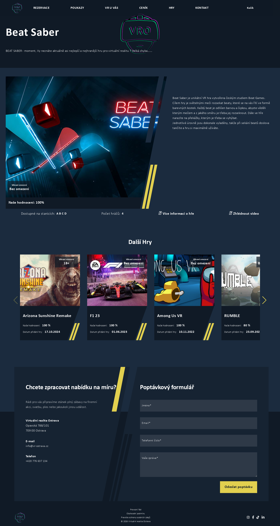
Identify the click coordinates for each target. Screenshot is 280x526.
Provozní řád (135, 510)
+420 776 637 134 (36, 461)
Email (145, 423)
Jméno (146, 405)
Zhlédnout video (244, 213)
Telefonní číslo (151, 440)
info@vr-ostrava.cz (37, 446)
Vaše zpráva (149, 458)
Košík (250, 8)
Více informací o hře (176, 213)
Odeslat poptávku (238, 487)
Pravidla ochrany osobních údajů (135, 517)
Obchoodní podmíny (136, 514)
